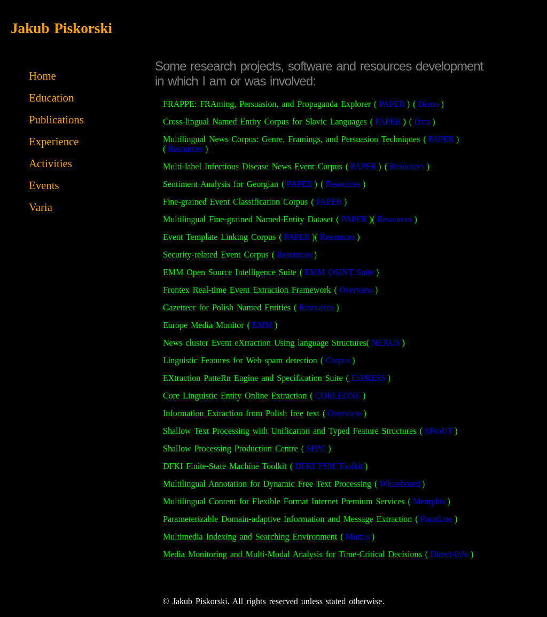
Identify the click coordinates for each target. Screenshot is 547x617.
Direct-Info (449, 554)
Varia (40, 207)
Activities (50, 163)
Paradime (436, 519)
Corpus (337, 360)
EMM (262, 325)
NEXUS (385, 342)
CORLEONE (338, 395)
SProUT (438, 430)
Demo (428, 103)
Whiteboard (399, 483)
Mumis (357, 536)
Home (42, 75)
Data (422, 121)
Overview (356, 289)
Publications (56, 119)
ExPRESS (368, 377)
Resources (185, 148)
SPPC (316, 448)
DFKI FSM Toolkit (329, 466)
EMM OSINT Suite (339, 272)
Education (51, 97)
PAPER (391, 103)
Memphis (429, 501)
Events (44, 185)
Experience (54, 141)
